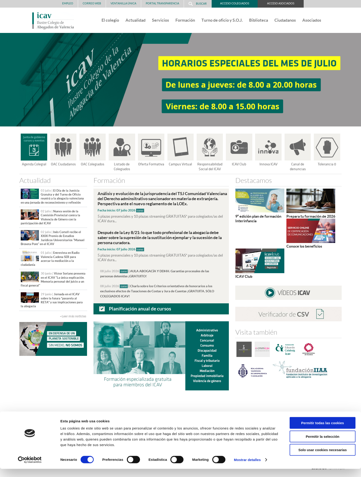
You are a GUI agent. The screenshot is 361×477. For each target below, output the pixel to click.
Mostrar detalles (247, 468)
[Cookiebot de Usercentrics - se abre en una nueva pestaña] (30, 468)
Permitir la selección (322, 445)
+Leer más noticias (73, 316)
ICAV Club (239, 164)
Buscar (198, 4)
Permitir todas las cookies (322, 431)
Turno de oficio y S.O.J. (222, 20)
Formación (185, 20)
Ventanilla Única (123, 3)
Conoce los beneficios (304, 246)
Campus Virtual (180, 164)
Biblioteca (258, 20)
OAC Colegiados (92, 164)
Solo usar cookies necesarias (322, 458)
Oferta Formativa (151, 164)
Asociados (311, 20)
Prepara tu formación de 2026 (310, 216)
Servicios (160, 20)
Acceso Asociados (280, 3)
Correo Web (92, 3)
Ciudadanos (285, 20)
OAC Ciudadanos (63, 164)
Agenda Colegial (34, 164)
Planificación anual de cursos (140, 308)
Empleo (67, 3)
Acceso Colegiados (234, 3)
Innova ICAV (268, 164)
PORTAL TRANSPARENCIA (162, 3)
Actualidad (135, 20)
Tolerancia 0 (327, 164)
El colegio (110, 20)
